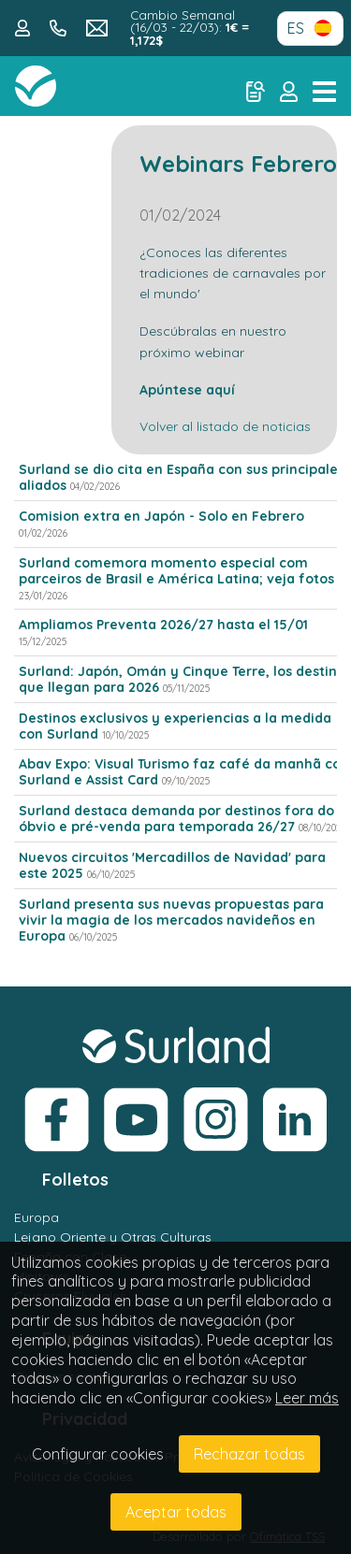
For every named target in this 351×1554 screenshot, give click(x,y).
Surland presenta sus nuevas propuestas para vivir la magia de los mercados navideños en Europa (171, 920)
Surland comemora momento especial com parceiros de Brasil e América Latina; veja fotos (176, 570)
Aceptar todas (176, 1512)
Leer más (307, 1398)
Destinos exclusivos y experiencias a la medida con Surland (175, 726)
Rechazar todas (249, 1454)
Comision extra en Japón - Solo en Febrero (161, 516)
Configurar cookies (98, 1454)
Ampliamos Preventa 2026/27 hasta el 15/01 (163, 624)
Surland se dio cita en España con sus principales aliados (181, 477)
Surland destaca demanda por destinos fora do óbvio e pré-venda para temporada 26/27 (176, 818)
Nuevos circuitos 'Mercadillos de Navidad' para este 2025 (172, 865)
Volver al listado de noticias (225, 426)
